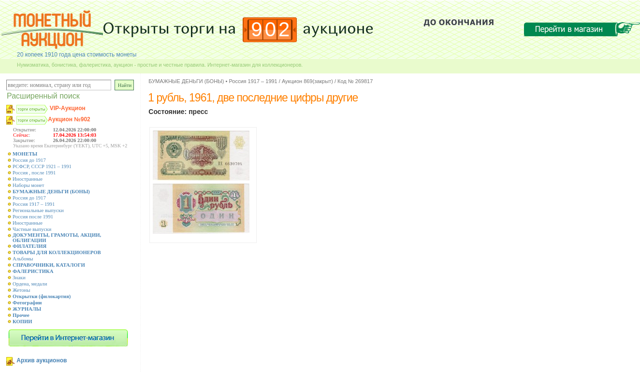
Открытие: (24, 129)
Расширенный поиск (43, 96)
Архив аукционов (41, 360)
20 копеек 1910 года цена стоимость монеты (76, 54)
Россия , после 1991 (34, 172)
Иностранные (28, 179)
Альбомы (23, 258)
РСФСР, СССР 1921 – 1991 (42, 166)
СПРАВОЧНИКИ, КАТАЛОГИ (49, 265)
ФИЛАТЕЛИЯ (29, 246)
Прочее (21, 315)
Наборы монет (28, 185)
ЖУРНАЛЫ (27, 309)
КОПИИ (22, 321)
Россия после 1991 (33, 216)
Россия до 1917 (29, 160)
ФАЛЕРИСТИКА (33, 271)
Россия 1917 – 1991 (34, 204)
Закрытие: (24, 140)
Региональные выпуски (38, 210)
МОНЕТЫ (25, 154)
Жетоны (21, 290)
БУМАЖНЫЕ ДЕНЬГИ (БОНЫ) (51, 191)
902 (271, 29)
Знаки (19, 277)
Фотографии (27, 302)
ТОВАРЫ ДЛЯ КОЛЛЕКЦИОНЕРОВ (57, 252)
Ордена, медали (30, 283)
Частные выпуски (32, 229)
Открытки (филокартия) (42, 296)
